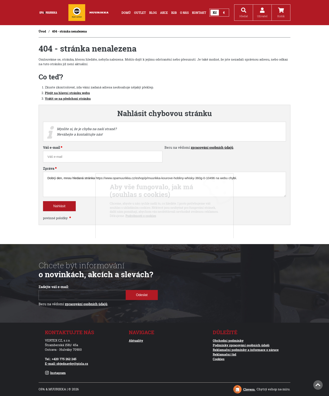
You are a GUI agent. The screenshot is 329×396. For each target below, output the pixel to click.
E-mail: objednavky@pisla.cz (66, 363)
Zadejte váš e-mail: (54, 287)
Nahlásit (59, 206)
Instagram (55, 373)
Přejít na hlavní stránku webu (67, 93)
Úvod (42, 31)
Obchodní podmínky (228, 340)
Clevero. (249, 389)
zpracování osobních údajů (212, 147)
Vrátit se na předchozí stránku (68, 99)
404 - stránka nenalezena (69, 31)
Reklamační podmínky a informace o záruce (246, 350)
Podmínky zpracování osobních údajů (241, 345)
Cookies (219, 359)
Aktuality (136, 340)
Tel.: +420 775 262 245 (60, 359)
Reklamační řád (224, 354)
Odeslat (142, 295)
